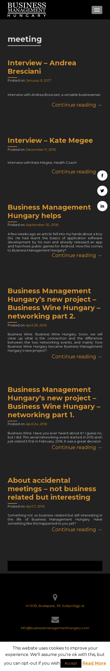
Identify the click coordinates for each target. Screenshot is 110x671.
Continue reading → (77, 105)
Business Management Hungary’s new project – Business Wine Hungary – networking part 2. (54, 303)
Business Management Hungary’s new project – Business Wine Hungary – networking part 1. (54, 402)
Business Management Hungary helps (49, 211)
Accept (71, 663)
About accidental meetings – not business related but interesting (52, 488)
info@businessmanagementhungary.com (55, 628)
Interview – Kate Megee (50, 140)
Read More (94, 663)
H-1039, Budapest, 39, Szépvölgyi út (55, 606)
